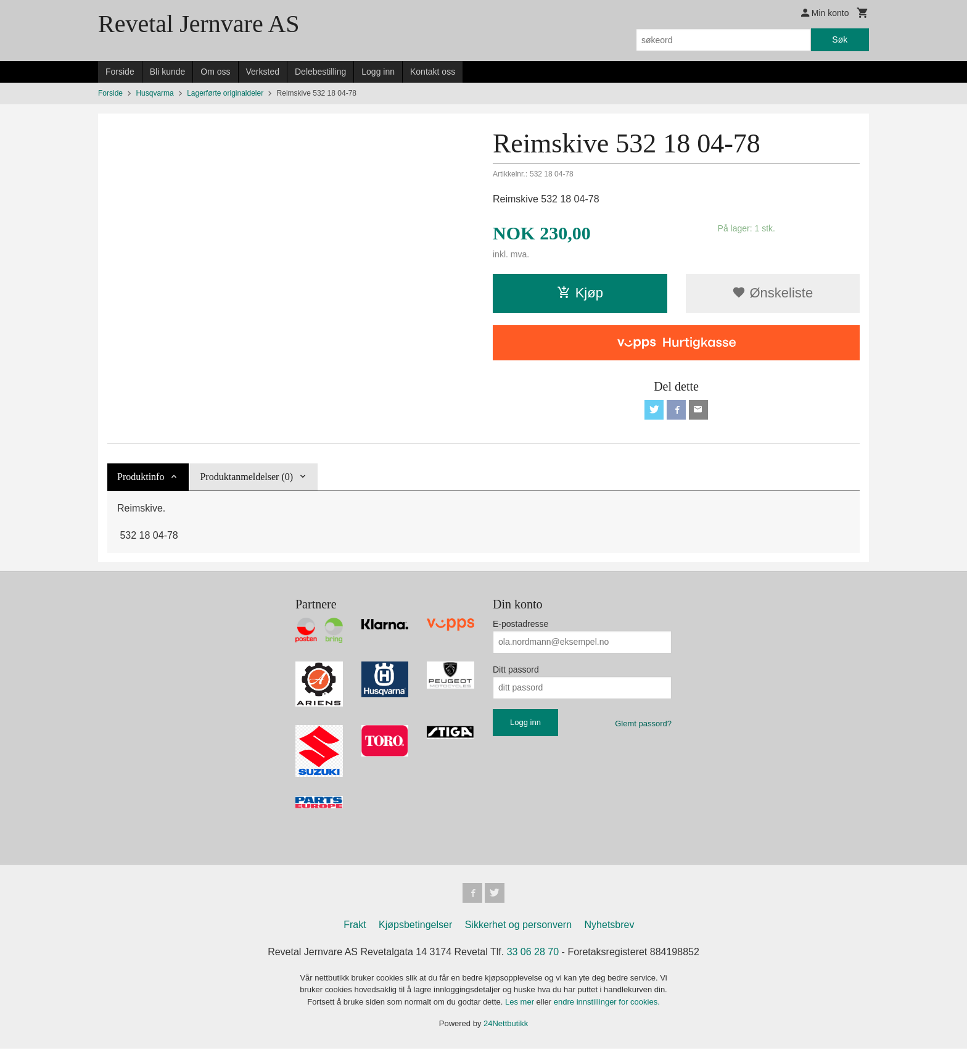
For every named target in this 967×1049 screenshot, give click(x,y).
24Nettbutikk (506, 1024)
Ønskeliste (772, 293)
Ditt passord (516, 669)
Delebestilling (320, 72)
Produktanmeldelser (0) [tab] (246, 476)
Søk (839, 39)
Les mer (521, 1002)
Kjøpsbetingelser (415, 925)
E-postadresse (520, 624)
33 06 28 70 (533, 952)
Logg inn (378, 72)
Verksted (262, 72)
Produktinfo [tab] (140, 476)
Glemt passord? (643, 723)
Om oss (215, 72)
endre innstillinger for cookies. (607, 1002)
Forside (119, 72)
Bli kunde (168, 72)
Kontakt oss (432, 72)
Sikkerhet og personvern (518, 925)
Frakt (355, 925)
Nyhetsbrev (610, 925)
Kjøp (580, 293)
